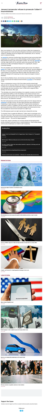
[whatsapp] (12, 21)
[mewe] (18, 21)
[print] (21, 21)
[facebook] (3, 21)
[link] (21, 3)
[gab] (16, 21)
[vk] (14, 21)
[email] (1, 21)
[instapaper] (5, 21)
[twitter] (9, 21)
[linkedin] (7, 21)
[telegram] (11, 21)
